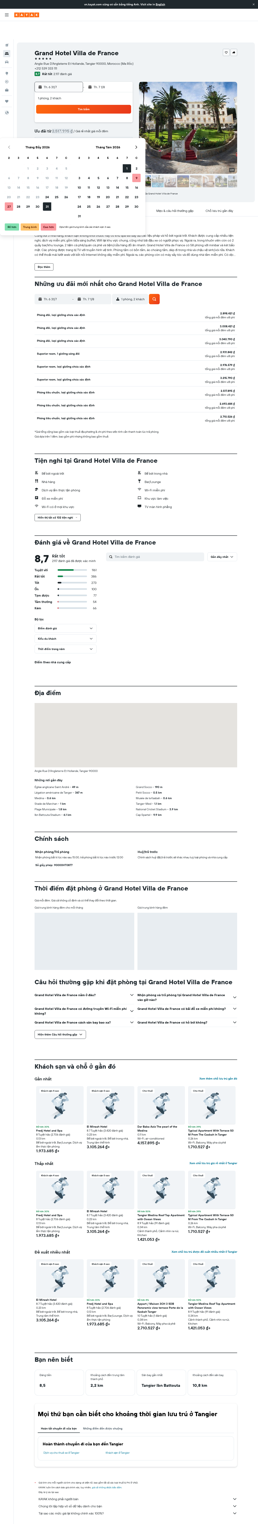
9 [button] (94, 115)
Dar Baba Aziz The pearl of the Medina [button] (157, 1110)
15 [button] (84, 125)
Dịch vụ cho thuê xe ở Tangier (61, 1434)
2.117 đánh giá (62, 56)
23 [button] (94, 134)
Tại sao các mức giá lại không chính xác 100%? (138, 1495)
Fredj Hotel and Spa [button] (49, 1112)
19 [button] (122, 125)
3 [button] (103, 106)
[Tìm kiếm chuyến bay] (7, 27)
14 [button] (74, 125)
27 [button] (65, 144)
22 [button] (84, 134)
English (160, 4)
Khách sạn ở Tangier (118, 1434)
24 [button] (103, 134)
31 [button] (103, 144)
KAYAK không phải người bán (138, 1480)
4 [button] (113, 106)
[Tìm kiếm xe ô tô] (7, 44)
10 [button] (103, 115)
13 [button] (65, 125)
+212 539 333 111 (46, 50)
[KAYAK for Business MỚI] (7, 72)
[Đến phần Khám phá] (7, 55)
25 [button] (113, 134)
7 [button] (74, 115)
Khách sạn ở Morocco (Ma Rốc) (111, 1515)
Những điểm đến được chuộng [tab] (102, 1410)
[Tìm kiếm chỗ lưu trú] (7, 35)
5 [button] (122, 106)
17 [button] (103, 125)
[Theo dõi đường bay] (7, 63)
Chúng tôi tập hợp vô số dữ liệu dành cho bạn (138, 1487)
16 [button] (93, 125)
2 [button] (94, 106)
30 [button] (94, 144)
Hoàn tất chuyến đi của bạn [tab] (59, 1410)
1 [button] (84, 106)
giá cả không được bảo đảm (107, 1469)
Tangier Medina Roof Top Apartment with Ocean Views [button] (161, 1199)
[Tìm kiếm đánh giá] (158, 538)
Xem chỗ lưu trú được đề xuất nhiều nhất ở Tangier (204, 1233)
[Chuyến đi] (7, 83)
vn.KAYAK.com (42, 1515)
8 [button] (84, 115)
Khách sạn (60, 1515)
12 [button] (122, 115)
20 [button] (65, 134)
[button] (253, 4)
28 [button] (74, 144)
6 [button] (65, 115)
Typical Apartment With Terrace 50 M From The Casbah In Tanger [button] (211, 1114)
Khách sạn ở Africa (80, 1515)
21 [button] (74, 134)
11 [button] (113, 115)
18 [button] (112, 125)
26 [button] (122, 134)
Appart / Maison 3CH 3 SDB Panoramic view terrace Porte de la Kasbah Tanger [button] (160, 1289)
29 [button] (84, 144)
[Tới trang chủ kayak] (26, 15)
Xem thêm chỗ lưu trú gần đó (218, 1060)
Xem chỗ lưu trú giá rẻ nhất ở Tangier (213, 1145)
